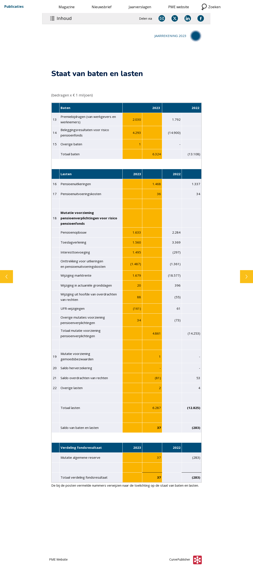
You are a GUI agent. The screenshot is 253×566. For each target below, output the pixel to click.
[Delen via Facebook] (201, 18)
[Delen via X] (175, 18)
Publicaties (14, 6)
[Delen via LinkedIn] (188, 18)
